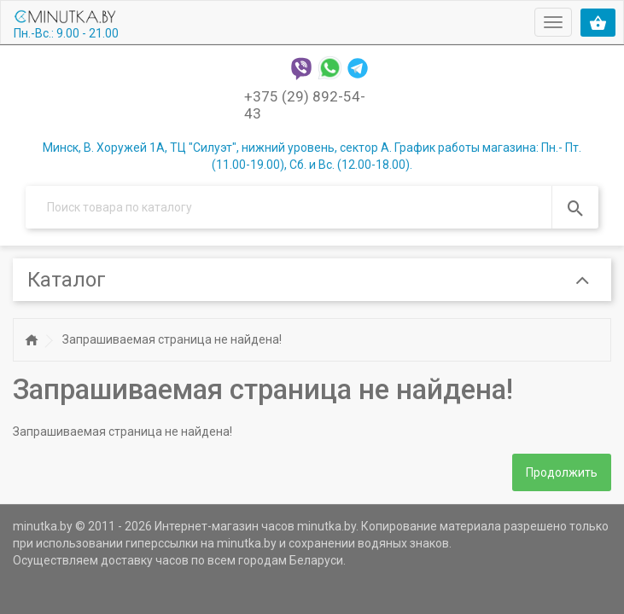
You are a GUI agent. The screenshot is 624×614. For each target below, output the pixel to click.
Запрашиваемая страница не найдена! (172, 339)
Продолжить (562, 472)
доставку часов (145, 560)
